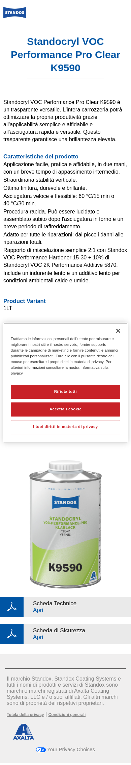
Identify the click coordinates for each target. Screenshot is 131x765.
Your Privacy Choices (65, 749)
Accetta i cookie (66, 409)
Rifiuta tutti (65, 391)
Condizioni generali (67, 714)
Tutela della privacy (25, 714)
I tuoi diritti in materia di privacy (65, 427)
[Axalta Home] (14, 15)
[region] (65, 382)
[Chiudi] (118, 330)
